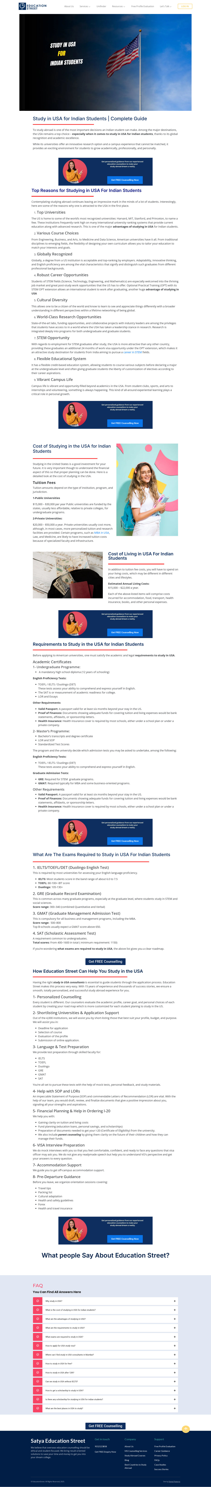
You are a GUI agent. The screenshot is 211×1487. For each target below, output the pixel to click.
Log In (185, 6)
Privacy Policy (161, 1455)
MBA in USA (101, 532)
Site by (171, 1482)
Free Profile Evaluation (142, 6)
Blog (127, 1460)
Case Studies (160, 1464)
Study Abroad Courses (135, 1455)
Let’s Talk (164, 6)
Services (84, 6)
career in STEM (132, 352)
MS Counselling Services (136, 1451)
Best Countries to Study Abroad (135, 1466)
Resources (117, 6)
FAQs (157, 1460)
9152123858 (101, 1446)
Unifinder (101, 6)
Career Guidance (162, 1451)
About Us (69, 6)
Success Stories (161, 1469)
